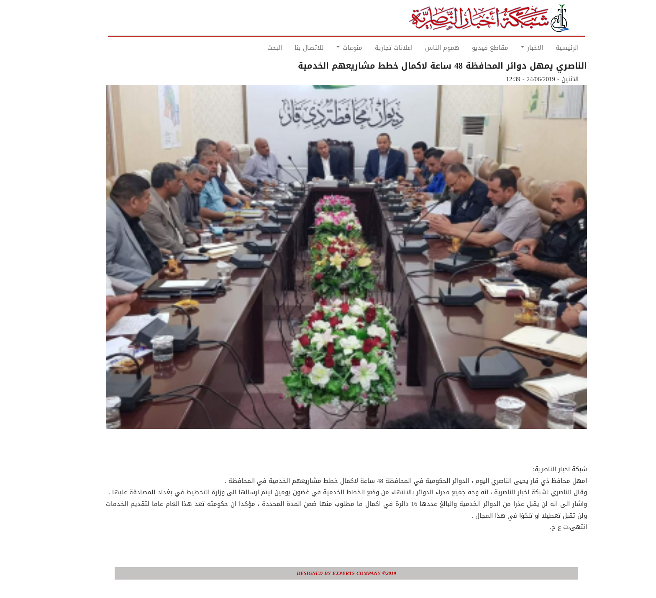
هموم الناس (424, 48)
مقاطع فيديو (472, 48)
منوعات (331, 48)
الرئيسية (548, 48)
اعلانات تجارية (375, 48)
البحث (256, 48)
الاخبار (513, 48)
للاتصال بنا (290, 48)
